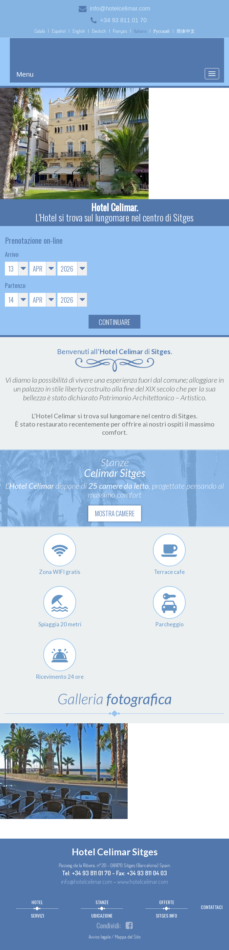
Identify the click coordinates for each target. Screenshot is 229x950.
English (79, 31)
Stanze (102, 902)
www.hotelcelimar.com (142, 881)
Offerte (166, 902)
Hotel (37, 902)
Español (59, 31)
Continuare (114, 322)
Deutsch (99, 31)
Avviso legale (100, 937)
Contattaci (211, 906)
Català (39, 31)
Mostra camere (115, 513)
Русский (162, 31)
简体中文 (186, 31)
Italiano (140, 31)
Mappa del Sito (128, 937)
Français (120, 31)
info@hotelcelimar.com (114, 8)
